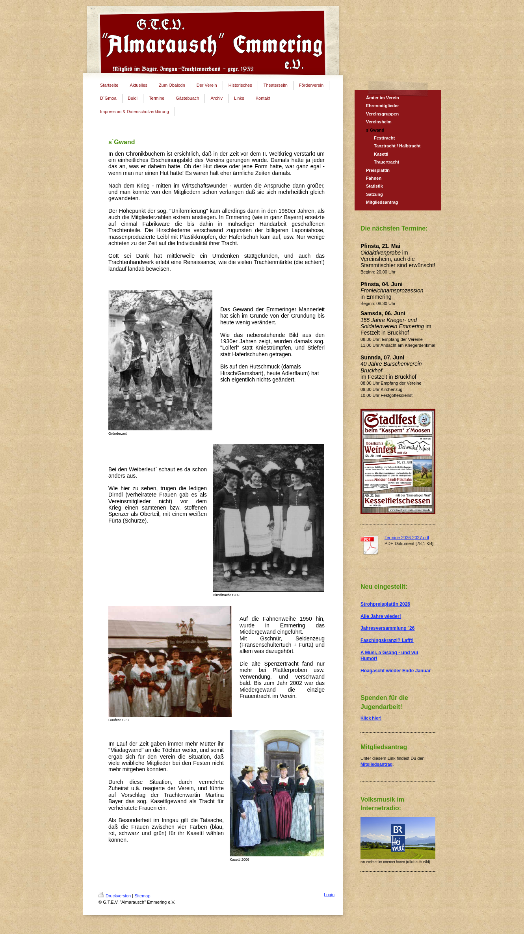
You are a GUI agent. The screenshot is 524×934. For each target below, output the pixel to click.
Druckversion (114, 895)
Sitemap (142, 895)
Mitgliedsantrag (376, 764)
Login (329, 894)
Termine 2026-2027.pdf (407, 537)
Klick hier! (370, 718)
